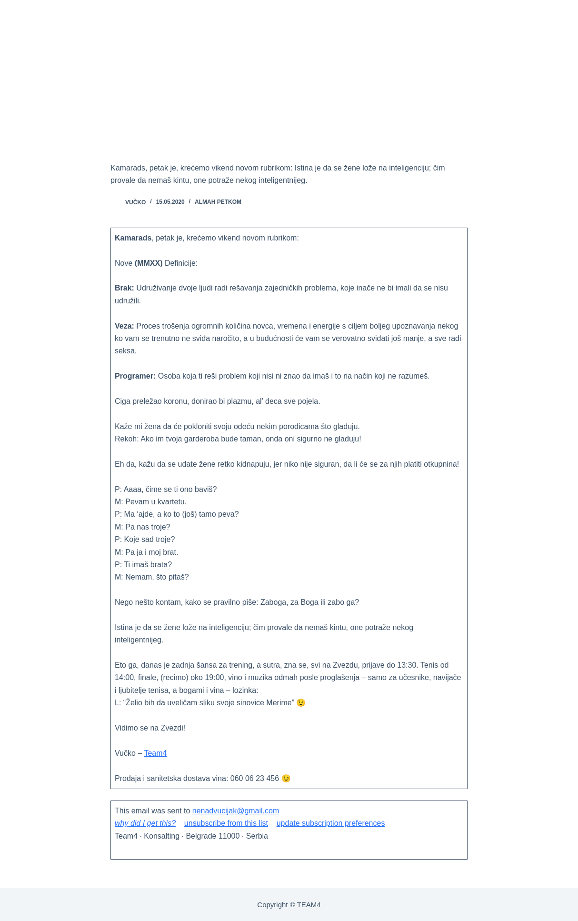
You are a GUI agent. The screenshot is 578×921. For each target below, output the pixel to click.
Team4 (155, 753)
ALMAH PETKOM (218, 202)
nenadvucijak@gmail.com (235, 811)
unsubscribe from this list (226, 823)
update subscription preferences (331, 823)
